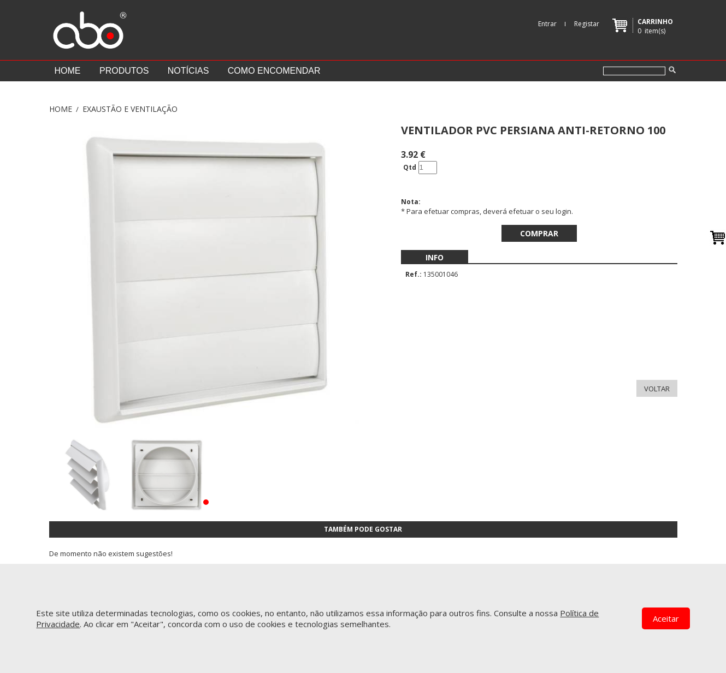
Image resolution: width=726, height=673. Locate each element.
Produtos (124, 70)
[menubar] (434, 257)
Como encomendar (274, 70)
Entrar (547, 23)
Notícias (188, 70)
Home (68, 70)
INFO (435, 257)
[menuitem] (434, 257)
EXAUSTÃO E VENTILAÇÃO (130, 109)
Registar (586, 23)
